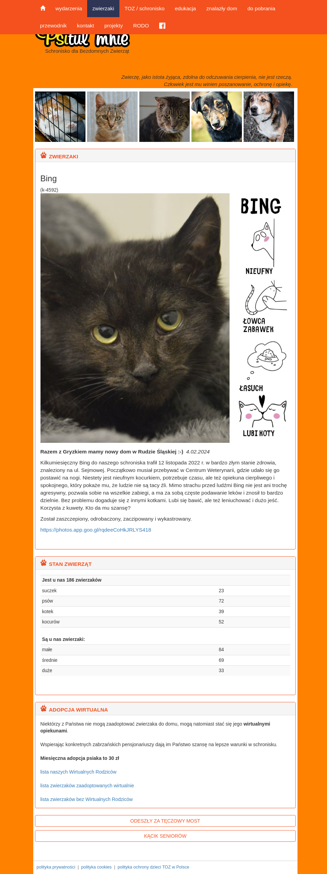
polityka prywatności (56, 867)
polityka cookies (96, 867)
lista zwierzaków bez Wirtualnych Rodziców (86, 799)
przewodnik (53, 25)
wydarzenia (69, 8)
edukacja (185, 8)
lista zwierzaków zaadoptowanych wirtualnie (87, 785)
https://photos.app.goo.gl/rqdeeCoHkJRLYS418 (95, 530)
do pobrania (261, 8)
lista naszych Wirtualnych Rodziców (78, 772)
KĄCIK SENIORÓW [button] (165, 836)
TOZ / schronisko (145, 8)
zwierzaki (103, 8)
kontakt (85, 25)
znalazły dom (221, 8)
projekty (113, 25)
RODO (141, 25)
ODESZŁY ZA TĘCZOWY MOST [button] (165, 821)
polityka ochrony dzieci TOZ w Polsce (153, 867)
